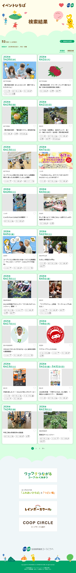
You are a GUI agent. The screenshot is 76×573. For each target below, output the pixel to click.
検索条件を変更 (68, 41)
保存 (34, 81)
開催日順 (71, 51)
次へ (43, 448)
